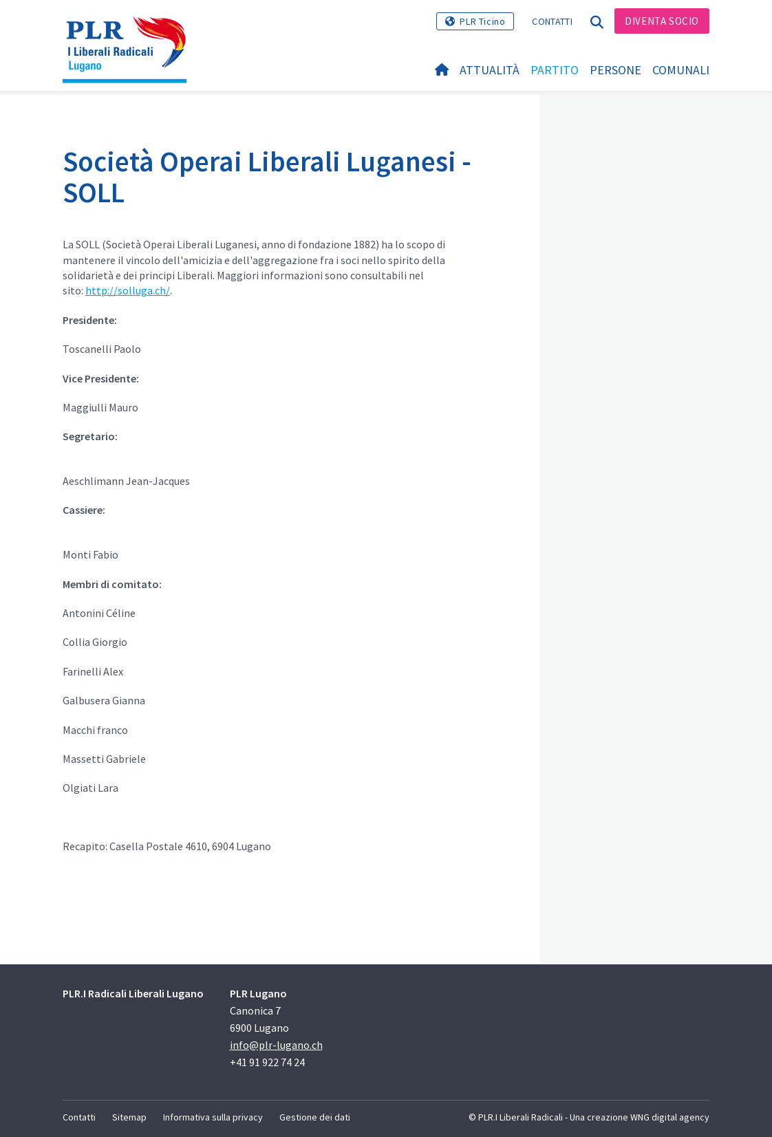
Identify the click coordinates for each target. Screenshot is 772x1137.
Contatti (552, 21)
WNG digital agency (669, 1117)
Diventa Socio (662, 21)
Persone (615, 70)
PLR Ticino (482, 21)
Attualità (489, 70)
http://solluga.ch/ (127, 290)
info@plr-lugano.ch (276, 1045)
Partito (554, 70)
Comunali (680, 70)
